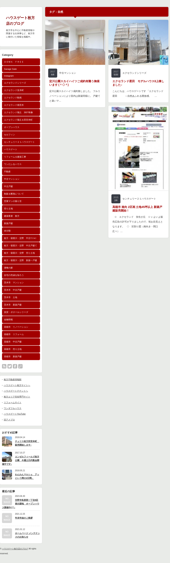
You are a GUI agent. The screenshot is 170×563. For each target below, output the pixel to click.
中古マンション (11, 179)
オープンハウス (11, 127)
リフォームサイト (12, 402)
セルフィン (9, 134)
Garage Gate (10, 69)
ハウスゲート (10, 149)
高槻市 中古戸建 (13, 341)
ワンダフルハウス (12, 408)
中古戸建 (8, 186)
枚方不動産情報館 (12, 379)
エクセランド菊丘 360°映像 (18, 112)
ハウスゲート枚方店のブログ (15, 549)
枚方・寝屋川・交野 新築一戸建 (20, 260)
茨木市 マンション (14, 282)
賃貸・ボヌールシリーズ (16, 312)
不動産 (7, 171)
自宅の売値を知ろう (14, 275)
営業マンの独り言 (13, 201)
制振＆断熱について (14, 194)
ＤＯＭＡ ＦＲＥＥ (14, 62)
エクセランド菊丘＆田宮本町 (18, 120)
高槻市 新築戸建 (13, 356)
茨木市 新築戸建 (13, 304)
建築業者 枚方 (11, 216)
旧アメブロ (9, 419)
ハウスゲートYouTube (15, 414)
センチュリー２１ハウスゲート (19, 142)
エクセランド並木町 (14, 90)
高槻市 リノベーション (16, 327)
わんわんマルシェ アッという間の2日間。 (27, 476)
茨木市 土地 (10, 297)
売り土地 (8, 208)
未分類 (7, 231)
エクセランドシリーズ (15, 83)
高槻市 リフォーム (14, 334)
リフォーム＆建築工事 (15, 157)
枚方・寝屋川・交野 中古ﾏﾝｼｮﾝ (20, 238)
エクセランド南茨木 (14, 105)
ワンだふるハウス (13, 164)
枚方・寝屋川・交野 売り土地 (19, 253)
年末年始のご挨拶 (24, 518)
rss (4, 366)
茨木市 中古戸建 (13, 290)
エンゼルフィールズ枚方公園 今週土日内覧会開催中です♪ (20, 460)
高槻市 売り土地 (13, 349)
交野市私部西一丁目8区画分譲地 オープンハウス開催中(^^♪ (20, 504)
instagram (9, 76)
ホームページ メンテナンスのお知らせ (27, 535)
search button (20, 366)
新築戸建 (8, 223)
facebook (15, 366)
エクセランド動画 (13, 97)
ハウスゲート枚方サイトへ (17, 385)
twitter (9, 366)
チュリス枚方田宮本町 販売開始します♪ (27, 443)
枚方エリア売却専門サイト (17, 396)
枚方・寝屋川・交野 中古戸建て (20, 245)
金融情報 (8, 319)
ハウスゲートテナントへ (16, 391)
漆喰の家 (8, 268)
